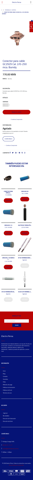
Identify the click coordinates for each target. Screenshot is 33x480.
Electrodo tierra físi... (24, 225)
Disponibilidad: (7, 125)
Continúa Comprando (16, 119)
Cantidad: (5, 102)
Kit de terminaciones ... (24, 258)
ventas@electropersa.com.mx (10, 448)
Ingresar (5, 413)
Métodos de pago (7, 385)
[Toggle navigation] (31, 2)
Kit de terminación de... (8, 292)
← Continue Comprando (10, 145)
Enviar (16, 325)
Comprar (8, 200)
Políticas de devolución (9, 387)
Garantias (5, 379)
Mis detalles (6, 416)
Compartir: (6, 153)
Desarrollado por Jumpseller (16, 465)
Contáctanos (8, 139)
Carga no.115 (8, 225)
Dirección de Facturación (9, 418)
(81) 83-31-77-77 (7, 445)
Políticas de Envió (7, 390)
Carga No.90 (24, 191)
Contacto (5, 376)
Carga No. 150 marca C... (8, 258)
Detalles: (5, 98)
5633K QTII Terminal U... (24, 292)
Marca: (5, 79)
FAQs (4, 382)
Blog (4, 374)
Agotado (24, 266)
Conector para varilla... (8, 192)
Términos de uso (7, 393)
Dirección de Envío (8, 421)
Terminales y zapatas (10, 10)
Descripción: (6, 88)
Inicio (4, 371)
